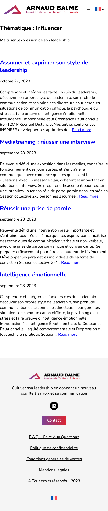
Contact (54, 420)
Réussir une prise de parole (35, 208)
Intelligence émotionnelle (33, 274)
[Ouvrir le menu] (88, 9)
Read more (81, 129)
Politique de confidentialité (54, 448)
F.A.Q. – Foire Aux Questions (54, 437)
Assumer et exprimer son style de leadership (44, 66)
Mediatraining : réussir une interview (47, 142)
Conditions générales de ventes (54, 459)
